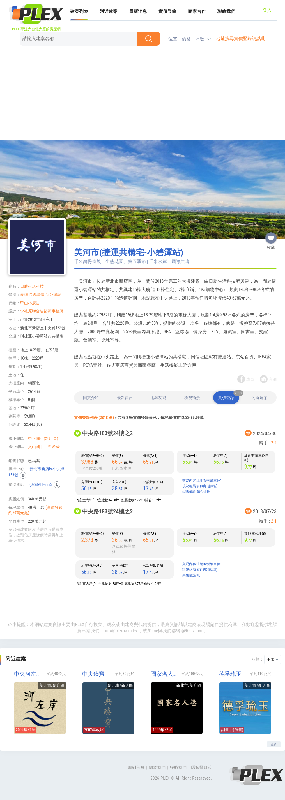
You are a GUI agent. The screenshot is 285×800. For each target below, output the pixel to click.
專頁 (250, 379)
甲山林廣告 (30, 303)
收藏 (271, 235)
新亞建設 (53, 294)
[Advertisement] (142, 94)
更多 (274, 744)
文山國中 (36, 446)
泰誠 (24, 294)
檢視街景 (192, 397)
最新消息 (138, 11)
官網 (273, 379)
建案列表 (79, 11)
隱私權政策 (201, 767)
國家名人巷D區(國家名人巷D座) (164, 674)
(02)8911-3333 (40, 484)
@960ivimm (191, 630)
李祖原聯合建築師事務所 (41, 311)
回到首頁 (136, 767)
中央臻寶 (93, 674)
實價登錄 (167, 11)
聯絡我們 (226, 11)
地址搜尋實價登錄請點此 (240, 38)
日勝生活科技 (32, 286)
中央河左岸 (27, 674)
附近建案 (109, 11)
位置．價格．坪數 (186, 38)
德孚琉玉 (230, 674)
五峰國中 (55, 446)
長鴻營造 (37, 294)
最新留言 (125, 397)
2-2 (274, 443)
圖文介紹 (91, 397)
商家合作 (197, 11)
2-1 (274, 521)
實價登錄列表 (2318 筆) (94, 417)
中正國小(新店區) (43, 438)
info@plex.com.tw (121, 630)
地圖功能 (158, 397)
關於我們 (157, 767)
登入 (267, 10)
